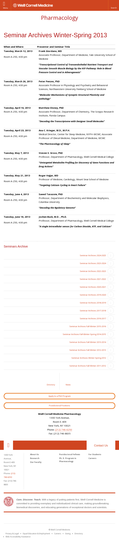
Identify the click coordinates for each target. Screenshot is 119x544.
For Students (94, 454)
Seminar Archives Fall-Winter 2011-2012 (87, 365)
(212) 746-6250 (63, 429)
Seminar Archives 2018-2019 (93, 302)
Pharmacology (59, 17)
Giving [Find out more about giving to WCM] (68, 533)
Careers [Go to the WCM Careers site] (57, 533)
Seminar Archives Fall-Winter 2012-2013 (87, 350)
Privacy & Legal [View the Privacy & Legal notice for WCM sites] (12, 533)
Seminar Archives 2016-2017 (93, 318)
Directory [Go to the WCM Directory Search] (79, 533)
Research (34, 458)
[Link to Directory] (51, 381)
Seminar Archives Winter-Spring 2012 (88, 357)
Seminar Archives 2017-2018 (93, 310)
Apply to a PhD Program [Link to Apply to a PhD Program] (59, 396)
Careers (92, 458)
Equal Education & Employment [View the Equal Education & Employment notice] (36, 533)
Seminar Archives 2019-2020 (93, 294)
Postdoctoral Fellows (69, 454)
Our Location (8, 445)
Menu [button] (5, 8)
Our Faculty (36, 462)
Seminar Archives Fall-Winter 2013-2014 (87, 342)
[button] (113, 5)
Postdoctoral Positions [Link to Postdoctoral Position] (59, 405)
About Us (34, 454)
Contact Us (101, 445)
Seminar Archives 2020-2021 (93, 287)
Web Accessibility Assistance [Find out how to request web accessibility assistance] (18, 536)
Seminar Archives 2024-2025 (93, 255)
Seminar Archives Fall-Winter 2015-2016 (87, 326)
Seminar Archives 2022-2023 (93, 271)
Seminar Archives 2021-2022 (93, 279)
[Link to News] (68, 381)
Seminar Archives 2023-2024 (93, 263)
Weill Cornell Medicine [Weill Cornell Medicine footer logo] (59, 518)
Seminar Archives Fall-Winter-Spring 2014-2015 (84, 334)
